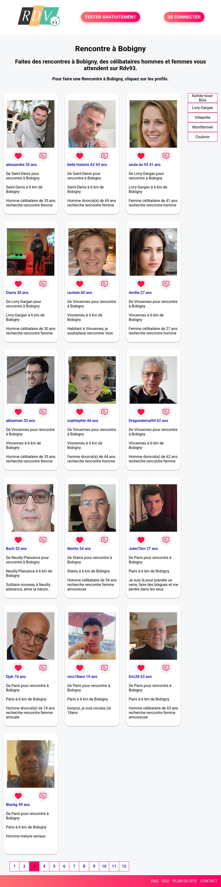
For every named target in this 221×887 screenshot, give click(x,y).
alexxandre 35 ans (21, 164)
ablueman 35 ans (20, 420)
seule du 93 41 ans (144, 164)
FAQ (154, 881)
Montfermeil (202, 127)
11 (114, 866)
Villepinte (202, 117)
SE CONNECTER (184, 17)
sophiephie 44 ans (82, 420)
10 (104, 866)
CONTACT (208, 881)
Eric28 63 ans (140, 676)
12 (124, 866)
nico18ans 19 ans (82, 676)
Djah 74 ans (16, 676)
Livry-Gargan (202, 107)
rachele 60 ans (79, 292)
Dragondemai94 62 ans (148, 420)
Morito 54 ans (79, 548)
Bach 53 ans (16, 548)
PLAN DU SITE (185, 881)
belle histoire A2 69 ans (87, 164)
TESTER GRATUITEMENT (110, 17)
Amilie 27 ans (140, 292)
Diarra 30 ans (17, 292)
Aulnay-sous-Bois (202, 97)
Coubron (202, 137)
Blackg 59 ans (18, 804)
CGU (165, 881)
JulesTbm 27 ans (143, 548)
